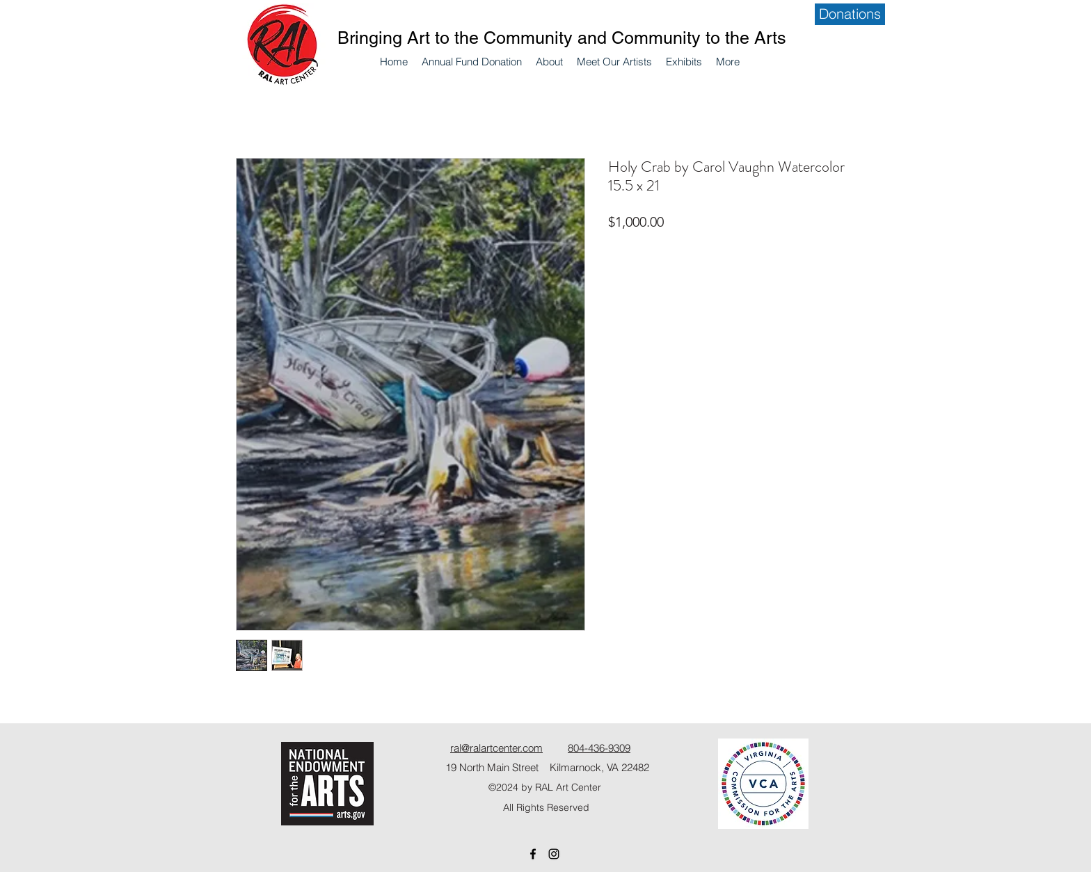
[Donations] (850, 14)
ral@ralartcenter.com (496, 747)
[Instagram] (554, 854)
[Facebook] (533, 854)
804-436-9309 (599, 747)
